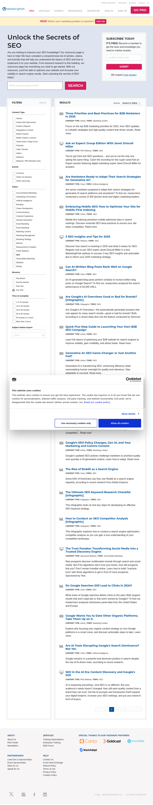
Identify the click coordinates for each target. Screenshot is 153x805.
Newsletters (12, 746)
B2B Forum (48, 746)
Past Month (20, 279)
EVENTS (59, 11)
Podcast (132, 3)
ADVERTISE (93, 11)
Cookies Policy (50, 776)
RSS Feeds (12, 743)
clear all (42, 103)
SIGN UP (122, 11)
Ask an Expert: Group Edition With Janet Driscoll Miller (99, 145)
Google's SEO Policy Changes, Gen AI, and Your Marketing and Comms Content (98, 445)
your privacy (130, 75)
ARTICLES (44, 11)
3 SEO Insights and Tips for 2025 (88, 237)
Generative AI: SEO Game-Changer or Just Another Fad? (101, 355)
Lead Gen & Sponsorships (19, 760)
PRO (31, 11)
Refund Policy (49, 766)
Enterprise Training (52, 743)
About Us (11, 740)
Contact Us (48, 760)
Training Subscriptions (53, 740)
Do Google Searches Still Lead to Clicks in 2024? (99, 586)
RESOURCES (75, 11)
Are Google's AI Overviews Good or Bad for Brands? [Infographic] (101, 299)
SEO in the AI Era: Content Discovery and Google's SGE (100, 674)
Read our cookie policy (97, 402)
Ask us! (100, 22)
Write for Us (12, 766)
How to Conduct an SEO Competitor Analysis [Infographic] (97, 520)
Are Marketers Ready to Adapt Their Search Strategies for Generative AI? (103, 179)
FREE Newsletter (108, 3)
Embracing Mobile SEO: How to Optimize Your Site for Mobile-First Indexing (103, 209)
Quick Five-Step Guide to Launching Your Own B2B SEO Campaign (101, 329)
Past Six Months (22, 283)
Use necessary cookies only (76, 423)
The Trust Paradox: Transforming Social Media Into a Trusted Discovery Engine (102, 550)
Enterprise (122, 3)
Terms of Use (49, 769)
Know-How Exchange (53, 763)
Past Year (20, 287)
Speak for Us (13, 769)
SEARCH (75, 86)
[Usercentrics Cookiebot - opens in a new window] (128, 379)
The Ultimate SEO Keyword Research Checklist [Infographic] (98, 494)
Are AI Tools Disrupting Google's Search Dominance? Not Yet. (102, 648)
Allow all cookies (120, 423)
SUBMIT (123, 67)
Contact (141, 3)
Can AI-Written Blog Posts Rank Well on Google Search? (99, 269)
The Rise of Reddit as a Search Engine (92, 469)
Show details (128, 413)
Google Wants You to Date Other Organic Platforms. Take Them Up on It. (102, 618)
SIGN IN (109, 11)
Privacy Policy (49, 772)
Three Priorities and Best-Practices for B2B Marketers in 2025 (103, 115)
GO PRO (140, 10)
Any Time (19, 291)
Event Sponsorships (16, 763)
